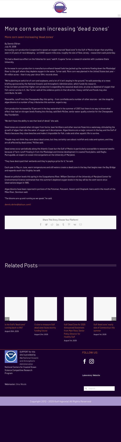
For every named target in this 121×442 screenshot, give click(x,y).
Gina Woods (21, 384)
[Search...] (99, 388)
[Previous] (7, 319)
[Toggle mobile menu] (119, 15)
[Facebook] (84, 361)
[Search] (86, 388)
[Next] (114, 319)
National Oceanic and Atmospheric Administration (29, 361)
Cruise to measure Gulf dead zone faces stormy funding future (45, 327)
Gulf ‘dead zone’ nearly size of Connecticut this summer (104, 327)
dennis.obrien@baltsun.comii (18, 204)
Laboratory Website (91, 375)
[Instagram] (91, 361)
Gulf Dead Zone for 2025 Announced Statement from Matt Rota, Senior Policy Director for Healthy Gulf (74, 330)
